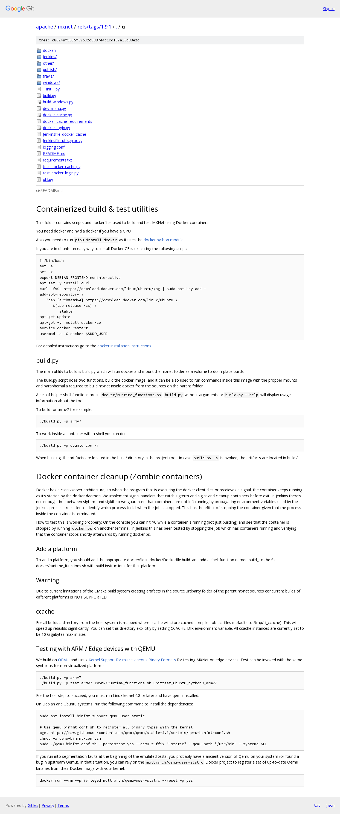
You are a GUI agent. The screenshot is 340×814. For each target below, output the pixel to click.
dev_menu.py (54, 108)
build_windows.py (58, 101)
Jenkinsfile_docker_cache (64, 134)
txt (317, 805)
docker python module (164, 239)
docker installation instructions (124, 345)
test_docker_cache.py (61, 166)
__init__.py (51, 89)
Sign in (329, 8)
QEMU (63, 659)
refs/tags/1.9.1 (94, 26)
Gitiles (33, 805)
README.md (54, 153)
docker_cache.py (57, 114)
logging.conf (54, 147)
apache (44, 26)
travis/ (48, 76)
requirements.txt (57, 160)
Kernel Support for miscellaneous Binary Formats (132, 659)
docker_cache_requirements (67, 121)
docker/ (49, 50)
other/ (48, 63)
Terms (63, 805)
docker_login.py (56, 127)
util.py (48, 179)
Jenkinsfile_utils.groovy (62, 140)
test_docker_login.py (61, 172)
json (330, 805)
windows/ (51, 82)
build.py (49, 95)
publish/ (50, 69)
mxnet (65, 26)
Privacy (48, 805)
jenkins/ (50, 56)
